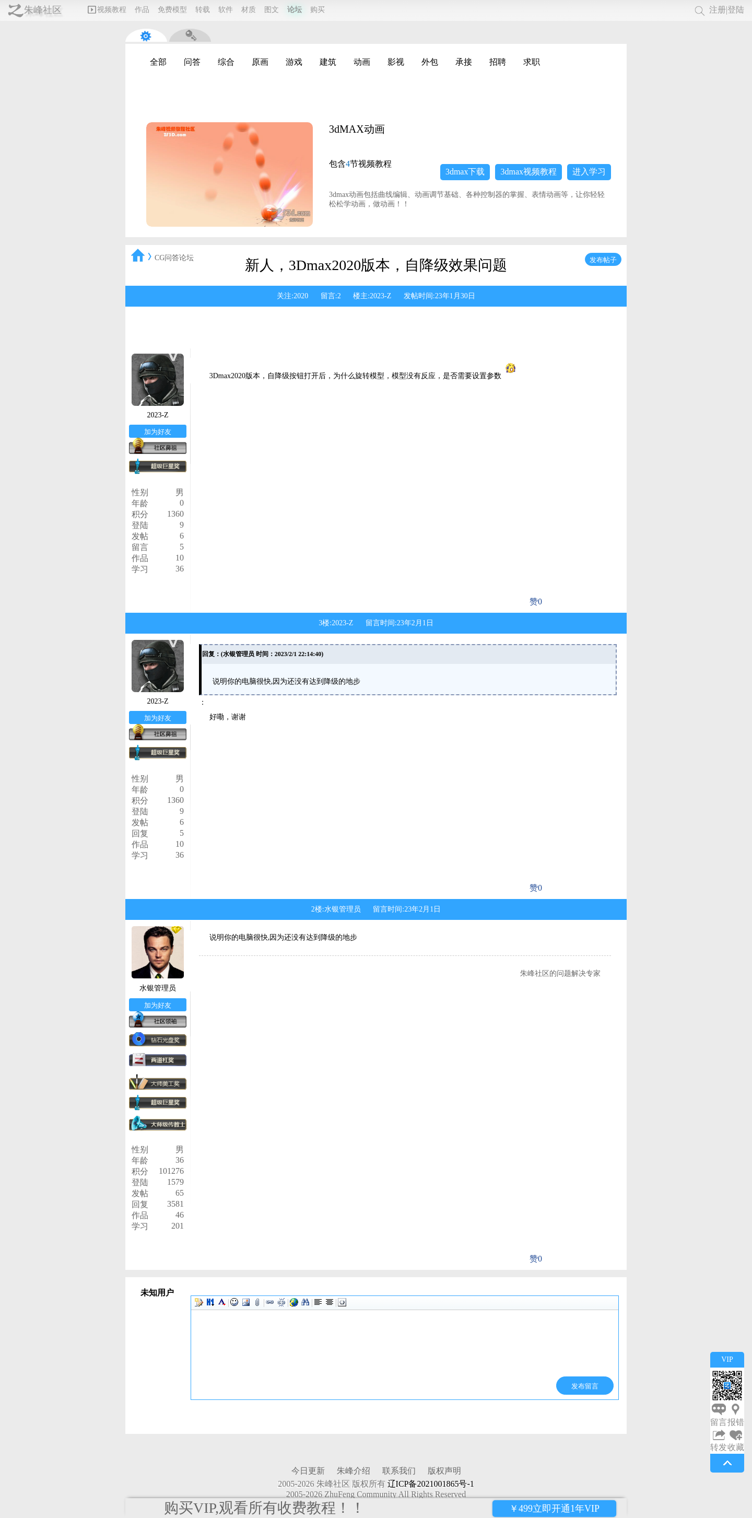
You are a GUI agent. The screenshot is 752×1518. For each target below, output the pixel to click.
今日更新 (308, 1470)
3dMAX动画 (357, 129)
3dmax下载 (465, 171)
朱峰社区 (43, 10)
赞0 (536, 601)
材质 (248, 10)
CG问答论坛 (174, 258)
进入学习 (589, 171)
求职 (531, 61)
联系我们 (399, 1470)
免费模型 (172, 10)
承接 (463, 61)
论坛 (294, 10)
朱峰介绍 (353, 1470)
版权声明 (444, 1470)
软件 (225, 10)
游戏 (294, 61)
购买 (317, 10)
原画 (260, 61)
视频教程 (107, 10)
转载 (202, 10)
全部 (158, 61)
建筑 (328, 61)
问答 (192, 61)
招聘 (497, 61)
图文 (271, 10)
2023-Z (380, 296)
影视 (395, 61)
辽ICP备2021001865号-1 (430, 1483)
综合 (226, 61)
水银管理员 (342, 909)
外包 (429, 61)
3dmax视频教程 (528, 171)
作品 (142, 10)
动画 (362, 61)
